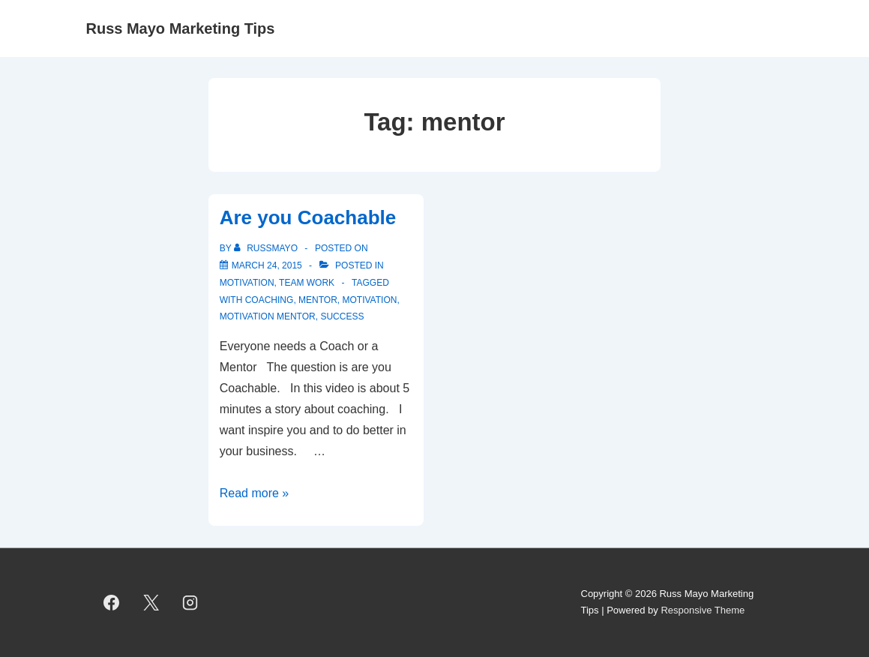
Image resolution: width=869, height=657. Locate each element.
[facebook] (111, 602)
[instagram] (190, 602)
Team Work (306, 283)
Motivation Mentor (268, 316)
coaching (269, 300)
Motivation (247, 283)
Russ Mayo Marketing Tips (180, 28)
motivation (370, 300)
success (342, 316)
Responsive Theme (703, 610)
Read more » (254, 493)
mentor (317, 300)
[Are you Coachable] (267, 265)
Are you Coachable (308, 217)
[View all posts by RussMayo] (267, 248)
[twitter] (150, 602)
